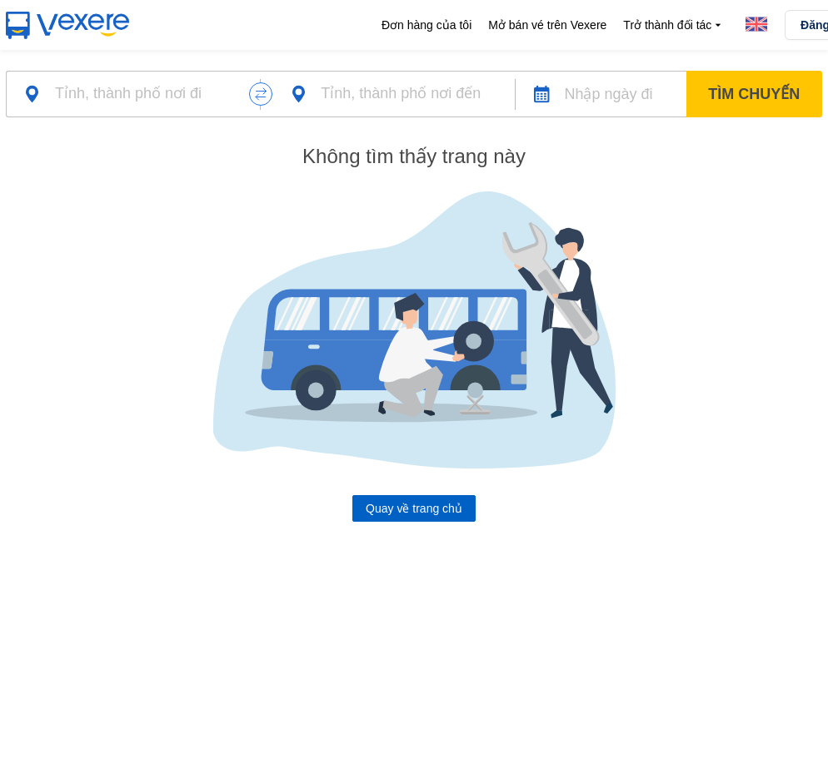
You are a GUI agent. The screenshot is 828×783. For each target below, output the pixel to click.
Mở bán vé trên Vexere (547, 25)
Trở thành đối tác (674, 25)
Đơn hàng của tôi (426, 25)
